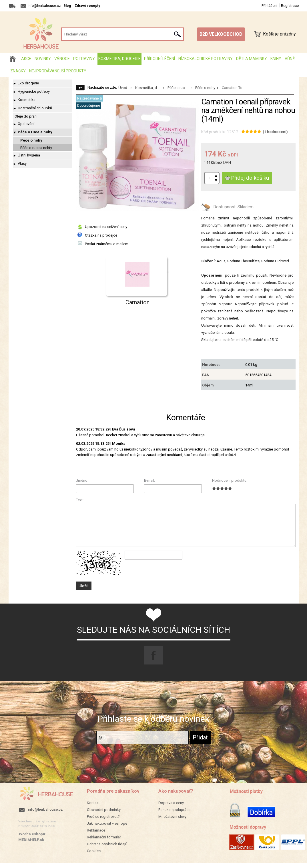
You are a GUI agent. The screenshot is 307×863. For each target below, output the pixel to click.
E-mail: (149, 480)
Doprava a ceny (171, 803)
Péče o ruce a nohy (35, 132)
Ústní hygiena (29, 155)
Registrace (290, 5)
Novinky (43, 58)
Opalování (26, 124)
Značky (18, 71)
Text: (79, 500)
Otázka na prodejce (101, 235)
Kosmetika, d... (147, 88)
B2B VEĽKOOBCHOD (221, 34)
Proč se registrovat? (103, 816)
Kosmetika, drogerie (119, 58)
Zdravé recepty (87, 6)
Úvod (122, 88)
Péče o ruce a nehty (36, 148)
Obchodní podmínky (104, 810)
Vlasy (22, 163)
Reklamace (96, 830)
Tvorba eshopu (31, 834)
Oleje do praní (26, 116)
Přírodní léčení (159, 58)
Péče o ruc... (177, 88)
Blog (67, 6)
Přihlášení (269, 5)
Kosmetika (26, 100)
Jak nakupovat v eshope (107, 823)
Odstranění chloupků (35, 108)
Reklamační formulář (104, 837)
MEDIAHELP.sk (31, 840)
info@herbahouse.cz (45, 809)
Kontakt (93, 803)
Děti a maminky (251, 58)
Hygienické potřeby (34, 91)
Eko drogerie (28, 83)
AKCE (26, 58)
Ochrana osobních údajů (107, 844)
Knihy (275, 58)
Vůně (290, 58)
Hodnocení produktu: (229, 480)
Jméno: (82, 480)
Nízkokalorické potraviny (205, 58)
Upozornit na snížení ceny (106, 227)
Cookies (94, 851)
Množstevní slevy (172, 816)
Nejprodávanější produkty (57, 71)
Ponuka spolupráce (174, 810)
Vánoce (62, 58)
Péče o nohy (31, 140)
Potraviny (84, 58)
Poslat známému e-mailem (106, 244)
